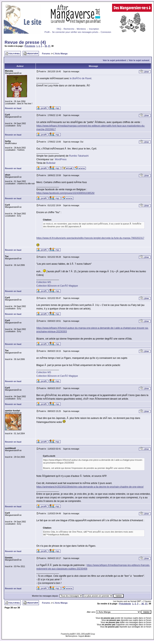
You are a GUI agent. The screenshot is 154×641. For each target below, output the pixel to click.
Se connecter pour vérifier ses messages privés (75, 32)
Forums (46, 53)
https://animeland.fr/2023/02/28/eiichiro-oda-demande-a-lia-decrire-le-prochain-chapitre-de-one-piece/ (90, 486)
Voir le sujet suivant (139, 60)
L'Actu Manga (60, 53)
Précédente (30, 46)
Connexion (106, 32)
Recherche (69, 29)
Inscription (94, 29)
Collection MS (43, 282)
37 (49, 46)
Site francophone (71, 636)
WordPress (61, 159)
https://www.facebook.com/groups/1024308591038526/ (65, 193)
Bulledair (51, 163)
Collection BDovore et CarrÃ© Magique (57, 285)
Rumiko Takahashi (79, 155)
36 (46, 46)
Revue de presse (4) (25, 42)
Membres (81, 29)
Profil (47, 32)
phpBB (72, 634)
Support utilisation (84, 636)
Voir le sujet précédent (114, 60)
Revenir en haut (13, 108)
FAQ (59, 29)
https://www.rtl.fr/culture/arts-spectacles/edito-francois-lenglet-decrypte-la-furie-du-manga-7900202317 (90, 238)
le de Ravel (80, 78)
